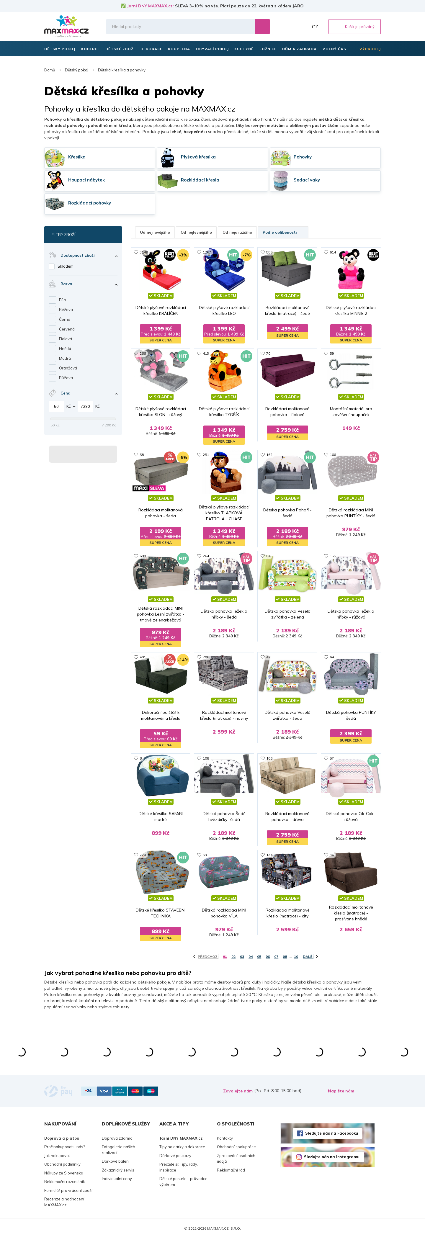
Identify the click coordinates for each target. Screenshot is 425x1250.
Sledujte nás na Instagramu (331, 1168)
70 (268, 353)
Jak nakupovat (57, 1167)
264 (206, 556)
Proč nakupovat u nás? (64, 1158)
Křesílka (77, 157)
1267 (207, 252)
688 (143, 556)
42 (268, 658)
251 (206, 455)
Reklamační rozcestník (64, 1193)
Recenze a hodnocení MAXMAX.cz (64, 1213)
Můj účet (303, 27)
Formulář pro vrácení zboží (68, 1202)
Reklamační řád (231, 1181)
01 (225, 968)
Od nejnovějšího (155, 232)
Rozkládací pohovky (89, 203)
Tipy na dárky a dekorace (182, 1158)
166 (333, 455)
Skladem (65, 266)
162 (269, 455)
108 (206, 759)
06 (268, 968)
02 (233, 968)
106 (269, 759)
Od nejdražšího (237, 232)
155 (333, 556)
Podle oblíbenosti (283, 232)
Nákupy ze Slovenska (63, 1184)
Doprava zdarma (117, 1149)
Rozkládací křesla (200, 180)
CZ (315, 27)
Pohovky (303, 157)
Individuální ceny (117, 1190)
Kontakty (225, 1149)
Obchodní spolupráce (236, 1158)
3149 (144, 252)
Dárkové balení (116, 1172)
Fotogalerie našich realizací (118, 1161)
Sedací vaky (307, 180)
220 (143, 861)
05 (259, 968)
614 (333, 252)
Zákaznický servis (118, 1181)
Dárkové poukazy (175, 1167)
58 (142, 455)
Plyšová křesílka (198, 157)
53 (205, 861)
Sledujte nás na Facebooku (331, 1144)
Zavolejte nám (238, 1102)
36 (332, 861)
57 (332, 759)
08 (285, 968)
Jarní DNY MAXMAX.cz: (150, 6)
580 (269, 252)
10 (296, 968)
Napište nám (341, 1102)
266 (143, 353)
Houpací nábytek (86, 180)
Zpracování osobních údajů (236, 1170)
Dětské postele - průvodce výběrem (183, 1193)
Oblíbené (290, 27)
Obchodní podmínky (62, 1175)
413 (206, 353)
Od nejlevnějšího (196, 232)
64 (268, 556)
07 (276, 968)
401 (143, 658)
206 (206, 658)
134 (269, 861)
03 (242, 968)
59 (332, 353)
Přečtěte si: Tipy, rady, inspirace (178, 1178)
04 (251, 968)
